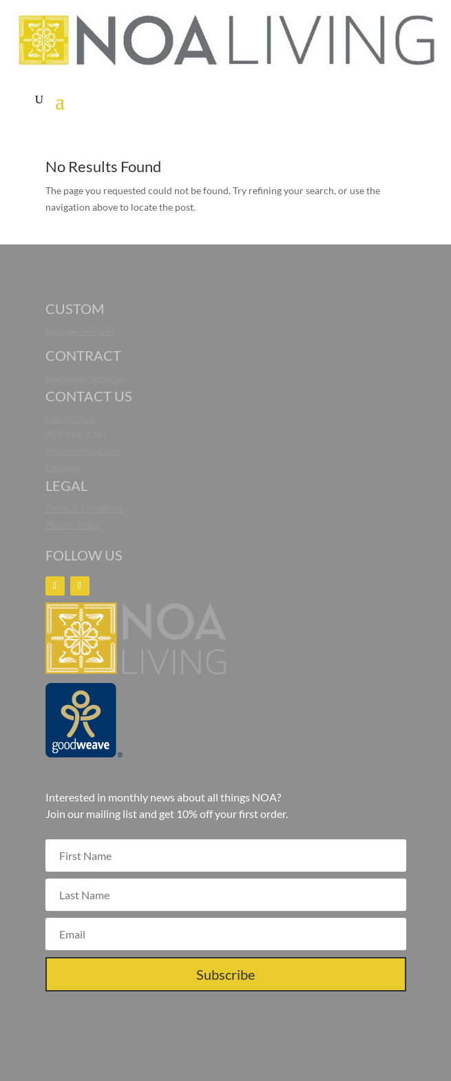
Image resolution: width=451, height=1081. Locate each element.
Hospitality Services (84, 378)
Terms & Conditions (84, 508)
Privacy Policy (73, 524)
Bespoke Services (79, 331)
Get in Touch (70, 418)
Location (62, 467)
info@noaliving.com (83, 450)
